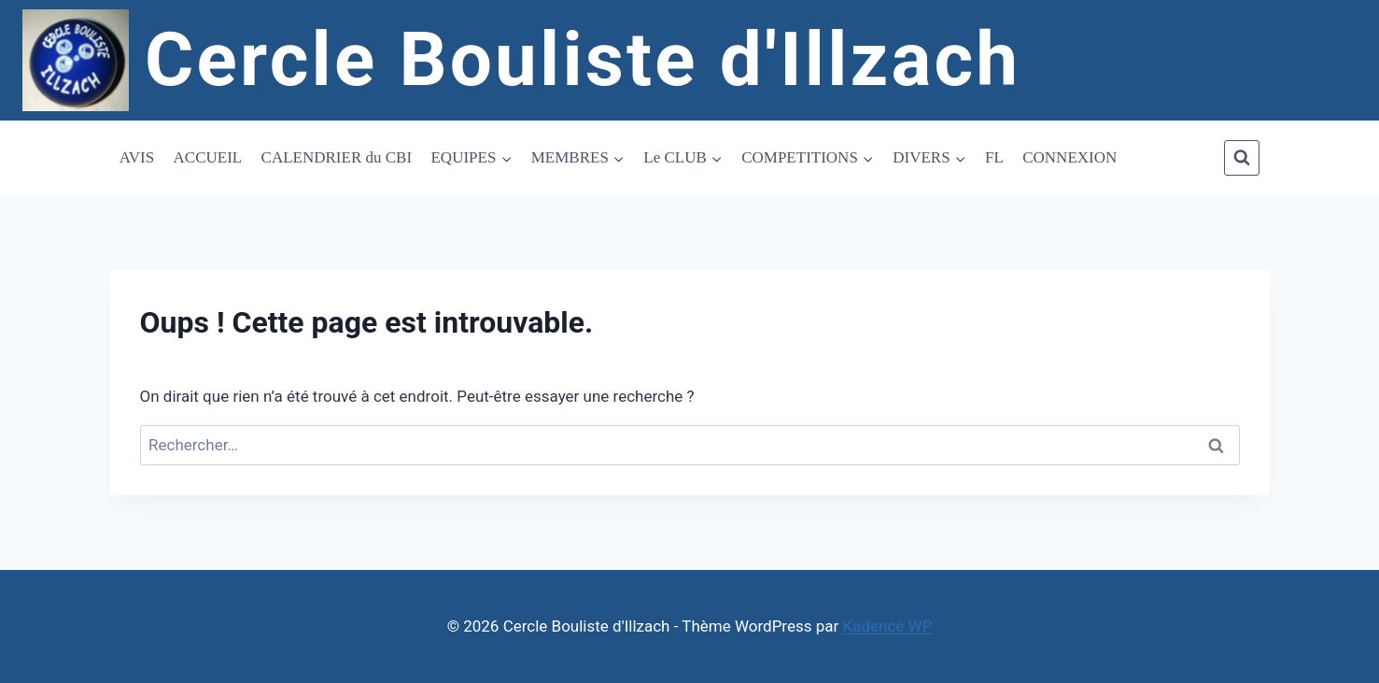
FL (994, 157)
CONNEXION (1069, 157)
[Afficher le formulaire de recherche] (1241, 158)
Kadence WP (888, 626)
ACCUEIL (208, 157)
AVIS (137, 157)
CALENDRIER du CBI (337, 157)
